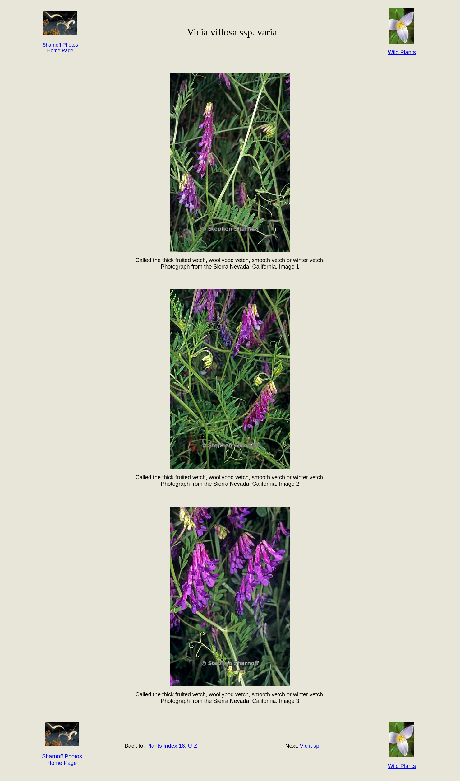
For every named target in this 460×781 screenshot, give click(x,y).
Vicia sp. (310, 746)
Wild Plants (402, 766)
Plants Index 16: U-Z (171, 746)
